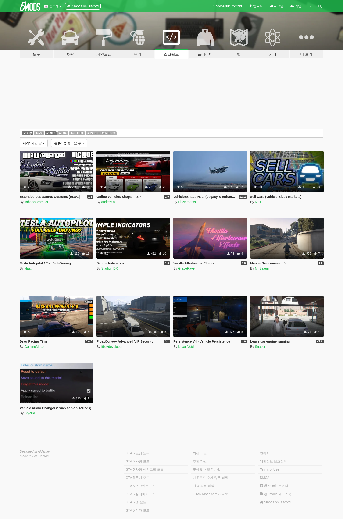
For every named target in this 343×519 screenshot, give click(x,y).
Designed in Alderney (35, 451)
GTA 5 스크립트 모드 (141, 486)
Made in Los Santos (34, 456)
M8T (258, 202)
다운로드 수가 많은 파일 (210, 478)
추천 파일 (200, 461)
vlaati (28, 268)
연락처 (265, 453)
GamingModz (34, 346)
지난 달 (34, 143)
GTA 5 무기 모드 (138, 478)
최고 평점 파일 (203, 486)
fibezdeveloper (111, 346)
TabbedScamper (36, 202)
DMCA (264, 478)
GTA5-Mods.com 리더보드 (212, 494)
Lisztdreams (187, 202)
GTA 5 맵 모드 (136, 502)
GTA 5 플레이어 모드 (141, 494)
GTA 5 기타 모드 (138, 510)
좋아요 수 (69, 143)
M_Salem (262, 268)
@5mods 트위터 (274, 486)
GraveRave (186, 268)
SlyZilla (30, 413)
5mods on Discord (275, 502)
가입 (296, 6)
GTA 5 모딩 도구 (138, 453)
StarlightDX (109, 268)
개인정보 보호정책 (273, 461)
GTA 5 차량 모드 (138, 461)
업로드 (256, 6)
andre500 (108, 202)
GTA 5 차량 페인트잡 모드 (145, 469)
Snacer (260, 346)
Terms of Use (269, 469)
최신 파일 (200, 453)
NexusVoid (186, 346)
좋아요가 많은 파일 (207, 469)
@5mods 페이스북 (275, 494)
